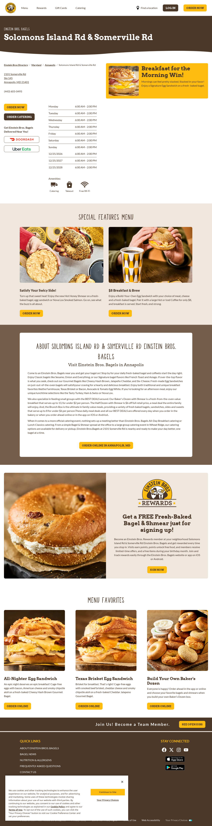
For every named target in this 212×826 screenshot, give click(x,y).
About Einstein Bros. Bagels (39, 748)
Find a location (147, 8)
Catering (80, 7)
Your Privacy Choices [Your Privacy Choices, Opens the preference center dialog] (108, 800)
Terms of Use (129, 820)
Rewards (42, 7)
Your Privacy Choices (176, 820)
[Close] (122, 781)
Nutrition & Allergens (36, 760)
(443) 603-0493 (13, 91)
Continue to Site (107, 792)
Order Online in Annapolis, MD (106, 445)
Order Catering (19, 117)
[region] (66, 798)
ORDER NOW (31, 313)
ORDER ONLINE (17, 706)
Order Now (195, 8)
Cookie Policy (58, 806)
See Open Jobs (192, 724)
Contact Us (28, 772)
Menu (24, 7)
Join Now (157, 569)
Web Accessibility (151, 820)
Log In (170, 8)
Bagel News (28, 754)
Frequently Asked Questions (40, 766)
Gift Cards (61, 7)
